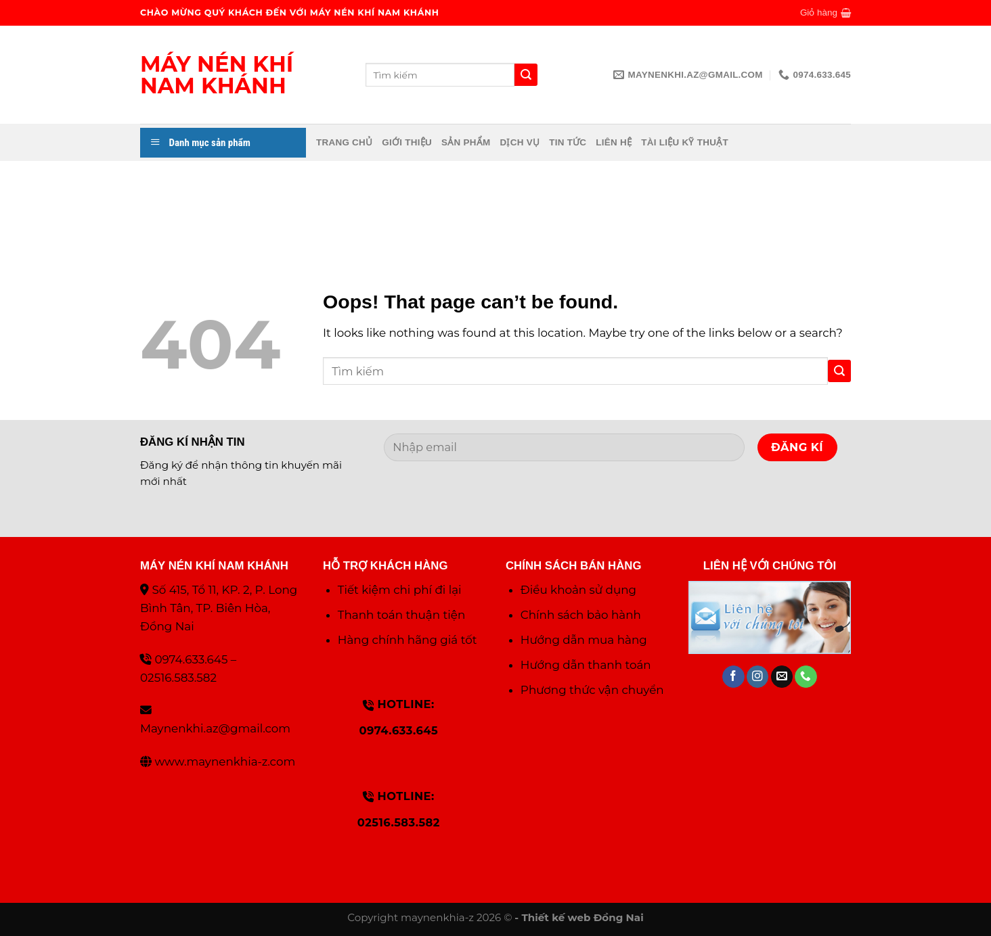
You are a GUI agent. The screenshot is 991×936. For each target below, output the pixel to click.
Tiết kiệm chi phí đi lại (400, 589)
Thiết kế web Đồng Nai (582, 917)
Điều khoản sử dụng (578, 589)
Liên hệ (614, 142)
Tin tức (567, 142)
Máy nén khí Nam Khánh (216, 75)
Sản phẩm (465, 142)
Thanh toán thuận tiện (401, 615)
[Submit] (839, 371)
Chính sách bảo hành (581, 615)
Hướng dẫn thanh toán (586, 665)
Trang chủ (344, 142)
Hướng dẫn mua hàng (584, 640)
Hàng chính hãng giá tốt (407, 640)
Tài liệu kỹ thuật (684, 142)
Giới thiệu (407, 142)
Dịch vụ (519, 142)
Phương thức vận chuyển (592, 690)
